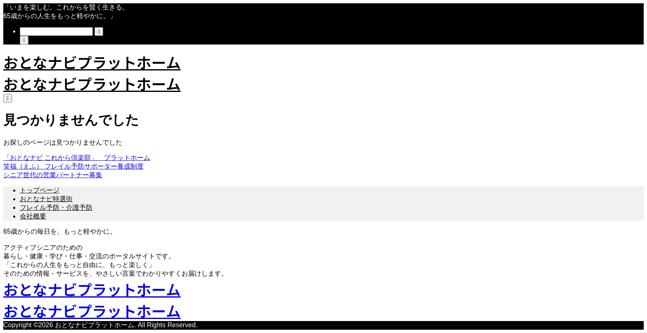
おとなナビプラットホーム (92, 62)
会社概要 (33, 216)
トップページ (39, 190)
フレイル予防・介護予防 (56, 207)
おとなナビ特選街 (46, 198)
